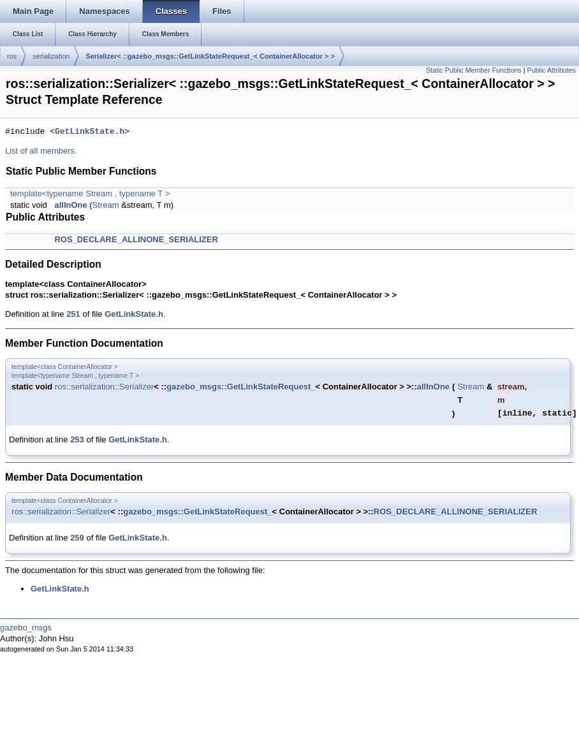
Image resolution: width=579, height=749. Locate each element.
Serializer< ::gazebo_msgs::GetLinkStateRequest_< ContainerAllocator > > (210, 56)
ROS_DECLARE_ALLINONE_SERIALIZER (135, 239)
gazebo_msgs (26, 627)
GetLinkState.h (89, 132)
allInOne (70, 205)
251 (73, 314)
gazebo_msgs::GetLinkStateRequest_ (240, 386)
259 (77, 537)
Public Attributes (551, 70)
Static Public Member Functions (474, 70)
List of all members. (41, 151)
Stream (105, 205)
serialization (51, 56)
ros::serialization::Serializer (104, 386)
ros (12, 56)
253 (77, 439)
